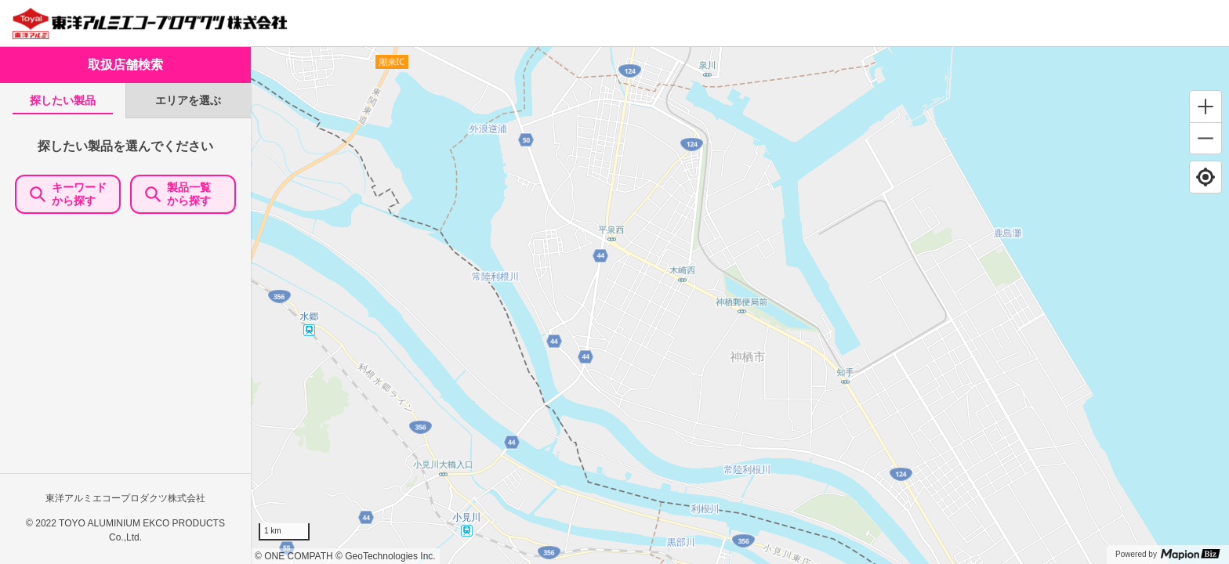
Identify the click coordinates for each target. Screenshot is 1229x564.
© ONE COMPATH (294, 556)
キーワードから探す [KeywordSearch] (68, 194)
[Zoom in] (1205, 106)
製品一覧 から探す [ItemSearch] (183, 194)
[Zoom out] (1205, 138)
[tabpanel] (125, 340)
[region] (740, 305)
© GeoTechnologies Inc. (385, 556)
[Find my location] (1205, 177)
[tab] (62, 100)
